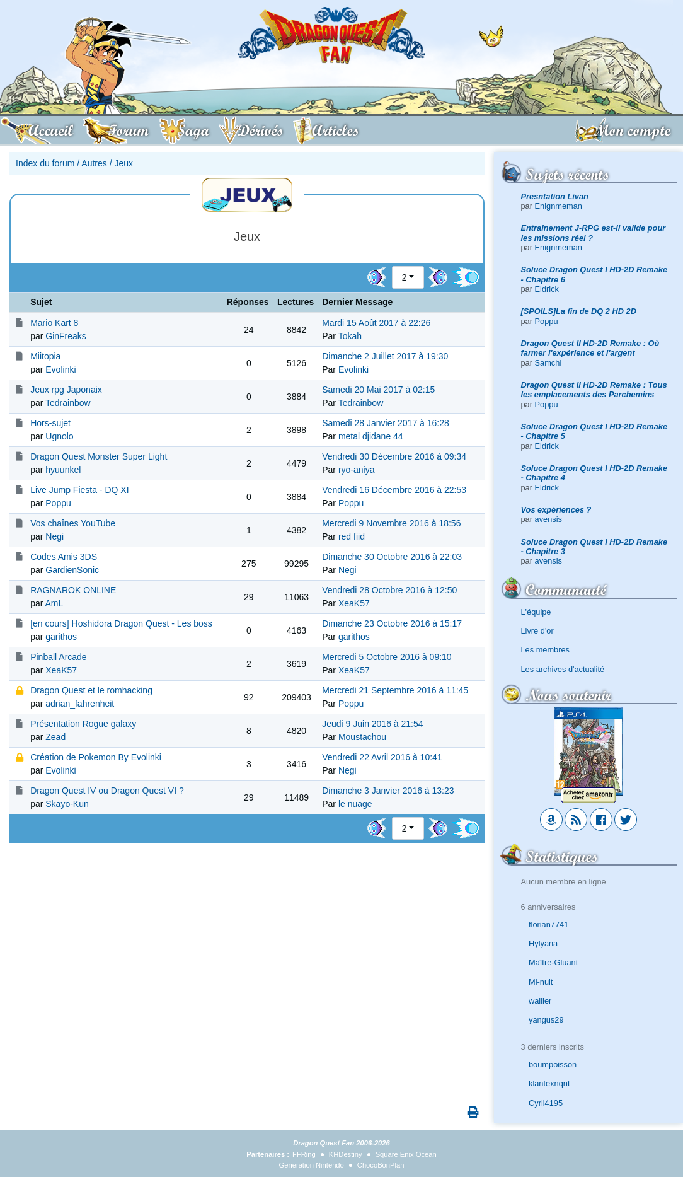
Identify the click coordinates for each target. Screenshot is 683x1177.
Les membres (545, 649)
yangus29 (546, 1019)
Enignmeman (558, 206)
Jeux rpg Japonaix (66, 390)
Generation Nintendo (311, 1165)
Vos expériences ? (556, 509)
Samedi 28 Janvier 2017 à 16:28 (385, 423)
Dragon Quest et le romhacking (91, 690)
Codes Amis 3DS (63, 557)
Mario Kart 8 (54, 323)
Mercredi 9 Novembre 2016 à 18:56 (391, 523)
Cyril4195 (546, 1103)
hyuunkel (63, 470)
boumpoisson (553, 1064)
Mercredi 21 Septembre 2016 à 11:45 (395, 690)
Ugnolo (59, 436)
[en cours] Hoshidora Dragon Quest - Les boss (121, 623)
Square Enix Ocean (406, 1154)
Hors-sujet (50, 423)
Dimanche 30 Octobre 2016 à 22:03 (392, 557)
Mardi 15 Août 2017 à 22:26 (376, 323)
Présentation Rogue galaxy (83, 724)
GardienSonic (72, 570)
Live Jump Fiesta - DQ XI (79, 490)
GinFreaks (65, 336)
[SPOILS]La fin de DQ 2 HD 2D (578, 311)
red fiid (351, 536)
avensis (548, 519)
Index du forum (45, 163)
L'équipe (536, 612)
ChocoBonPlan (381, 1165)
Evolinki (60, 369)
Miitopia (45, 356)
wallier (540, 1001)
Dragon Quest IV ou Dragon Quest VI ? (107, 791)
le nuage (355, 804)
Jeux (123, 163)
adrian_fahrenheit (79, 704)
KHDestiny (345, 1154)
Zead (55, 737)
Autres (93, 163)
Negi (54, 536)
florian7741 (548, 924)
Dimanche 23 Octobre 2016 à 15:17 (392, 623)
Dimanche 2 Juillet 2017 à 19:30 (385, 356)
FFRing (304, 1154)
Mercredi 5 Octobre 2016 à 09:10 (386, 657)
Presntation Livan (554, 196)
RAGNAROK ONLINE (73, 590)
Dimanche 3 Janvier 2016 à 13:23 (388, 791)
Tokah (350, 336)
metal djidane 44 (370, 436)
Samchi (548, 363)
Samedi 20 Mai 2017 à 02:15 (378, 390)
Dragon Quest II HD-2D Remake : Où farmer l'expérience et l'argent (590, 348)
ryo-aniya (356, 470)
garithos (61, 637)
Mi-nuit (541, 982)
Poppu (546, 321)
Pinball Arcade (58, 657)
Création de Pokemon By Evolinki (95, 757)
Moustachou (362, 737)
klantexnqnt (549, 1083)
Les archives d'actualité (563, 669)
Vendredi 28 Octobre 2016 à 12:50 (389, 590)
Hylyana (543, 943)
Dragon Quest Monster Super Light (98, 456)
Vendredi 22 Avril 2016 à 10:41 (382, 757)
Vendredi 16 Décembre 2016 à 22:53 (394, 490)
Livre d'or (537, 630)
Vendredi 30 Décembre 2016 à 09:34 (394, 456)
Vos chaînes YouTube (72, 523)
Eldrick (547, 289)
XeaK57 (354, 603)
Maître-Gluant (553, 962)
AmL (54, 603)
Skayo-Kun (66, 804)
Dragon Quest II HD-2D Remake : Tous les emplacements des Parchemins (594, 389)
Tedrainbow (68, 403)
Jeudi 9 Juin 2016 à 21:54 (372, 724)
